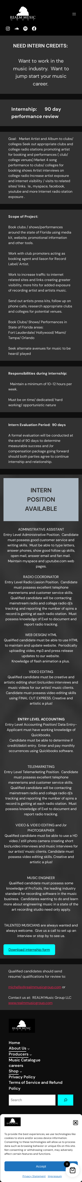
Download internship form (29, 949)
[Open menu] (74, 14)
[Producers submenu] (31, 1054)
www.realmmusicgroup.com (30, 1003)
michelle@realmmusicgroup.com (34, 987)
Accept (41, 1166)
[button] (75, 1122)
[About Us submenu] (28, 1049)
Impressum (55, 1176)
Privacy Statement (34, 1176)
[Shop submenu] (21, 1071)
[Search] (65, 1100)
